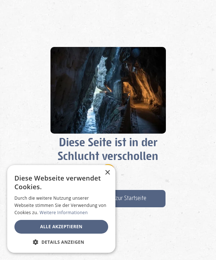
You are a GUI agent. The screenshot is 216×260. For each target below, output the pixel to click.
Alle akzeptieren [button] (61, 227)
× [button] (107, 173)
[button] (61, 242)
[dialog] (61, 209)
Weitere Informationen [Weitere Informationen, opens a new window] (64, 212)
